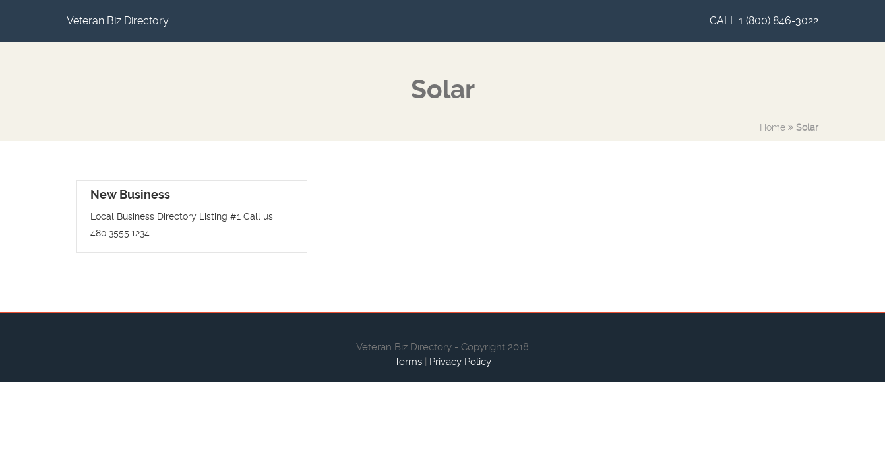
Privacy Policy (460, 361)
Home (772, 127)
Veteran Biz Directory (118, 21)
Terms (408, 361)
